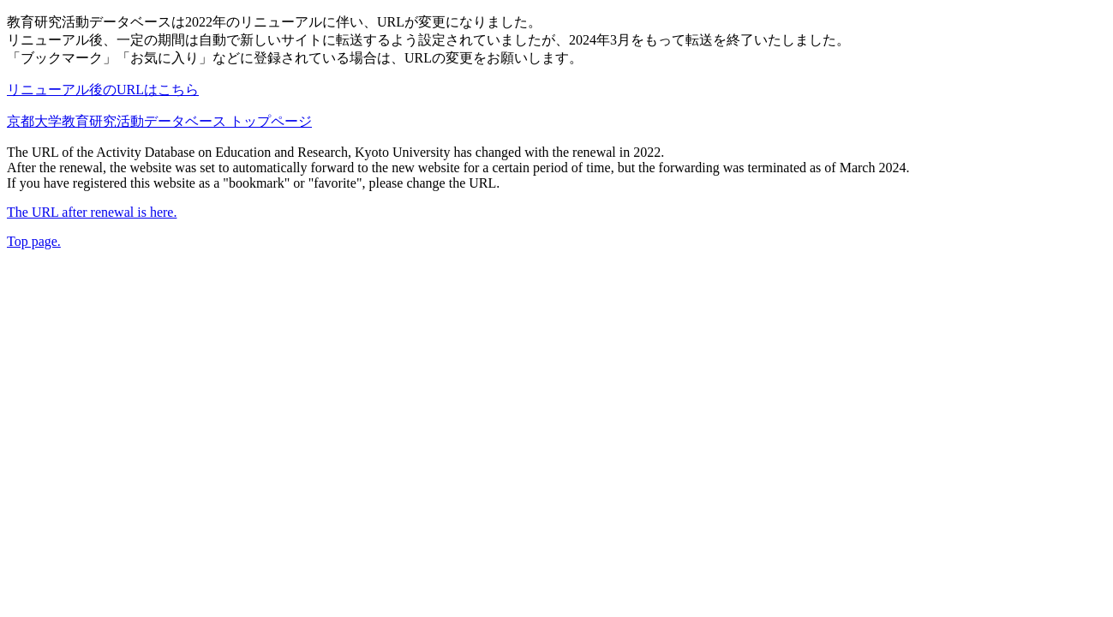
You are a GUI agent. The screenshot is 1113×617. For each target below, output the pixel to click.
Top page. (34, 241)
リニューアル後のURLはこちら (103, 89)
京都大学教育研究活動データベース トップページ (159, 121)
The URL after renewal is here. (92, 212)
